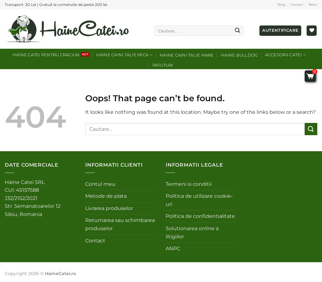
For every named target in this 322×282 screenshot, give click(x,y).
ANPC (173, 249)
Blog (281, 4)
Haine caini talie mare (187, 55)
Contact (297, 4)
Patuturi (163, 65)
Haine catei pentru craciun (46, 55)
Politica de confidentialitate (200, 216)
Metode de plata (106, 196)
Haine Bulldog (239, 55)
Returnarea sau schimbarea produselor (120, 224)
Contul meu (100, 184)
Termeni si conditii (189, 184)
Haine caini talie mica (124, 55)
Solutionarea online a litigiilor (192, 232)
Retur (312, 4)
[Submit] (237, 30)
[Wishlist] (312, 30)
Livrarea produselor (109, 208)
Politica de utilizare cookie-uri (199, 200)
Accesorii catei (285, 55)
